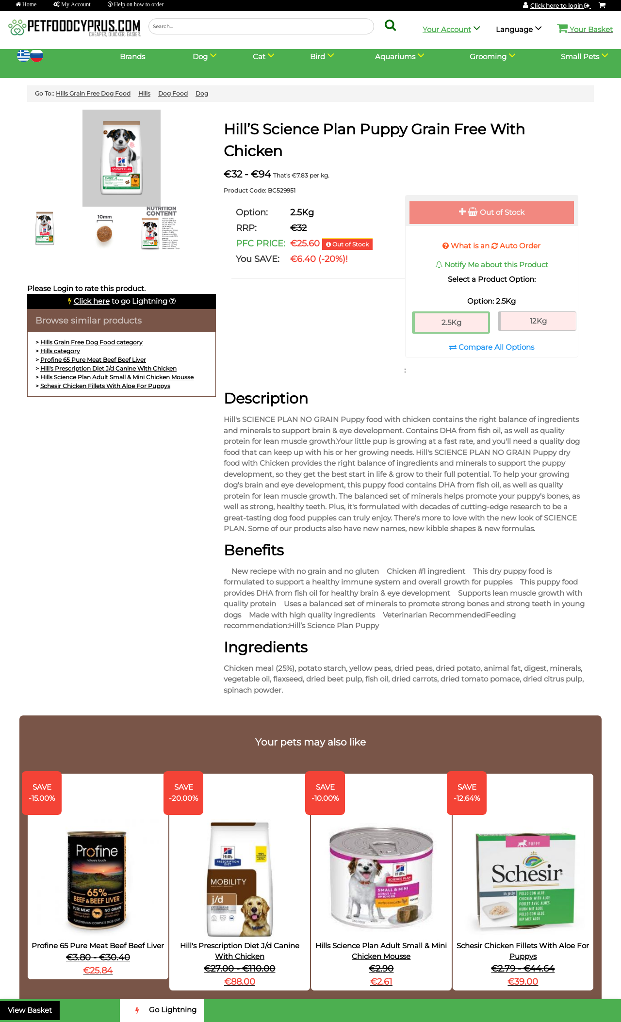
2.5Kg (451, 322)
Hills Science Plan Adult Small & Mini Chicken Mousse (117, 377)
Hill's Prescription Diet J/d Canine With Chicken (108, 368)
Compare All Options (491, 347)
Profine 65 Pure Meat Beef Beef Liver (93, 359)
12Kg (538, 320)
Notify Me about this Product (491, 264)
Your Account (447, 29)
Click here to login (560, 5)
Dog (202, 93)
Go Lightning (162, 1010)
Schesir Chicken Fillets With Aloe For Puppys (105, 385)
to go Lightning (120, 301)
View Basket (30, 1010)
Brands (132, 56)
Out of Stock (491, 212)
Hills (144, 93)
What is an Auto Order (491, 245)
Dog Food (173, 93)
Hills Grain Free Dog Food (93, 93)
